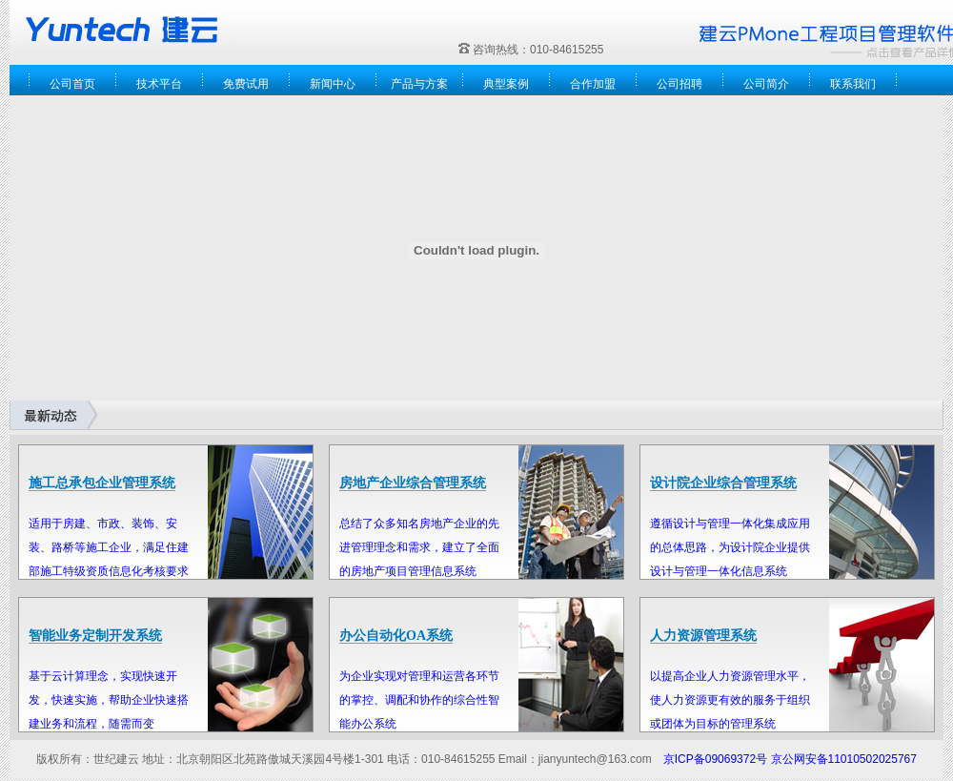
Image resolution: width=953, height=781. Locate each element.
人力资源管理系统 (703, 635)
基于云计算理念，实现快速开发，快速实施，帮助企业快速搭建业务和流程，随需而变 (109, 699)
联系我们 (853, 84)
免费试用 (246, 84)
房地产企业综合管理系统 (412, 483)
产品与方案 (419, 84)
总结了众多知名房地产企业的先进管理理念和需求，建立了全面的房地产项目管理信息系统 (419, 547)
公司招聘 (679, 84)
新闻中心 (332, 84)
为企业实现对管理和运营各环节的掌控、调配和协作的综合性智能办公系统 (419, 699)
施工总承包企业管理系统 (102, 483)
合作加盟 (593, 84)
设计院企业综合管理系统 (723, 483)
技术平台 (159, 84)
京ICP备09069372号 (715, 759)
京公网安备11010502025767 (844, 759)
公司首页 (72, 84)
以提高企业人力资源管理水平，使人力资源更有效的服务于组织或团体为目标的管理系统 (730, 699)
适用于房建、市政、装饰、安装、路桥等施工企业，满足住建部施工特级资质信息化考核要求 (109, 547)
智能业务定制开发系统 (95, 635)
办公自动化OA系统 (396, 635)
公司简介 (766, 84)
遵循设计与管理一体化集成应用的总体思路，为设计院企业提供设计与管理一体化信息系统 (730, 547)
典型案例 (506, 84)
